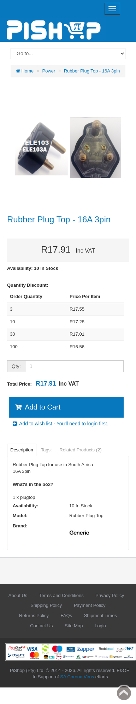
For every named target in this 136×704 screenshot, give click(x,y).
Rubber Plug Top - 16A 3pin (92, 71)
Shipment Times (100, 615)
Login (100, 625)
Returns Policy (34, 615)
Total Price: (43, 383)
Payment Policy (90, 605)
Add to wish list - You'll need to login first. (60, 423)
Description (21, 449)
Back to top (124, 693)
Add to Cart (37, 407)
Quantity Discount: (27, 285)
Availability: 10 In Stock (32, 268)
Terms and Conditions (61, 595)
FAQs (66, 615)
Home (25, 71)
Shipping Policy (46, 605)
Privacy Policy (109, 595)
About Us (17, 595)
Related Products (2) (80, 449)
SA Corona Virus (77, 676)
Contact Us (41, 625)
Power (48, 71)
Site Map (74, 625)
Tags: (46, 449)
